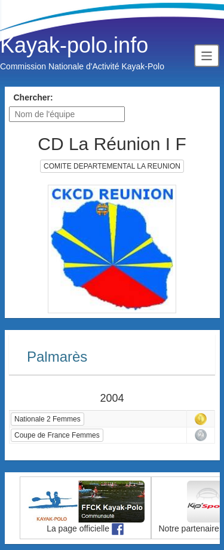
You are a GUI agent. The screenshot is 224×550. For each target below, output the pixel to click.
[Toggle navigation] (206, 55)
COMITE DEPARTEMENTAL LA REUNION (112, 166)
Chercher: (33, 97)
